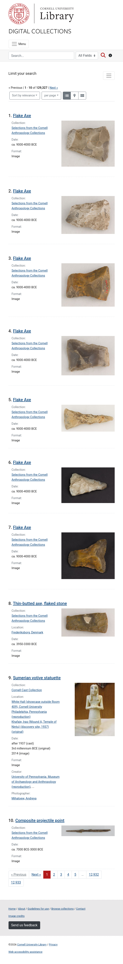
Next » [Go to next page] (36, 875)
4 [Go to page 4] (68, 875)
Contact (81, 908)
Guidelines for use (38, 908)
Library (56, 13)
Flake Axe (22, 115)
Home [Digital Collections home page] (12, 908)
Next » (54, 88)
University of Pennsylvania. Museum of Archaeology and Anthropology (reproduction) (36, 782)
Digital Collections (40, 30)
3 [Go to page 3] (61, 875)
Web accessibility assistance (25, 951)
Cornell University (19, 13)
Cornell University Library (32, 944)
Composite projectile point (40, 820)
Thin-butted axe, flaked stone (40, 603)
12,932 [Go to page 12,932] (94, 875)
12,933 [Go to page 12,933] (16, 882)
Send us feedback (24, 925)
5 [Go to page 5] (75, 875)
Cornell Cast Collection (27, 690)
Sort (23, 95)
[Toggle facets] (109, 75)
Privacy (53, 944)
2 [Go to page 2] (54, 875)
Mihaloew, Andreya (24, 798)
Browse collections (62, 908)
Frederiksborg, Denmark (27, 632)
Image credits (17, 916)
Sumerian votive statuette (37, 677)
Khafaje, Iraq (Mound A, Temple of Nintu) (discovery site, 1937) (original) (34, 727)
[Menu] (19, 44)
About (21, 908)
